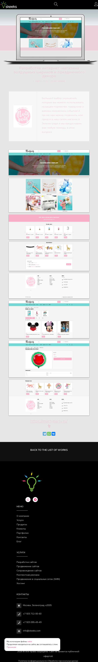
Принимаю (11, 647)
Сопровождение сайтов (29, 570)
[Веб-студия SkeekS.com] (8, 4)
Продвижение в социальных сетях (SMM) (38, 579)
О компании (23, 516)
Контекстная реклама (28, 574)
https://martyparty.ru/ (49, 421)
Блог (19, 541)
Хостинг (21, 583)
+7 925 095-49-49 (32, 622)
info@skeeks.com (31, 630)
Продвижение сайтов (28, 566)
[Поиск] (56, 5)
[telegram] (35, 499)
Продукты (22, 524)
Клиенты (21, 528)
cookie (29, 641)
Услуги (20, 520)
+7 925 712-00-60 (32, 613)
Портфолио (23, 533)
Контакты (22, 537)
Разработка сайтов (27, 562)
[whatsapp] (28, 499)
